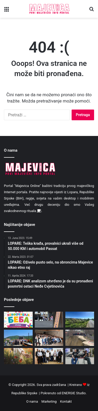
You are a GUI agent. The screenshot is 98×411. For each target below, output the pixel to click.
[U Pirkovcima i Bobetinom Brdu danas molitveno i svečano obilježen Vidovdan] (18, 338)
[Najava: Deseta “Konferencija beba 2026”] (18, 320)
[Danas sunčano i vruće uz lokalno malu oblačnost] (79, 320)
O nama (32, 401)
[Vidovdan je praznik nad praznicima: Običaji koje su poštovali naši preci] (18, 356)
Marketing (49, 401)
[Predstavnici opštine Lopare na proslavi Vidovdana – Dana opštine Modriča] (49, 338)
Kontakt (66, 401)
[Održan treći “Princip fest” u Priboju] (79, 356)
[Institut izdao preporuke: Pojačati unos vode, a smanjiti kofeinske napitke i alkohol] (49, 320)
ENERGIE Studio (74, 393)
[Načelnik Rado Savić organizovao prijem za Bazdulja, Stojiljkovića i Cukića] (49, 356)
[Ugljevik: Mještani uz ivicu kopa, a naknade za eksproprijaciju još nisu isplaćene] (79, 338)
